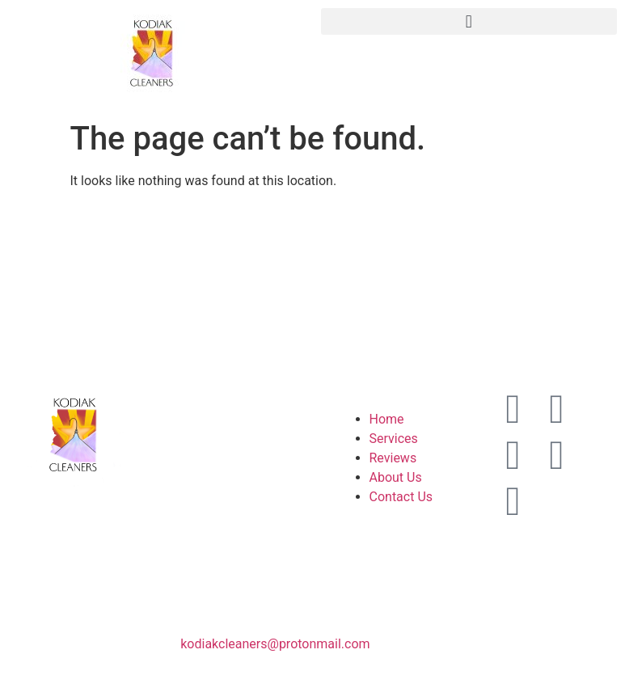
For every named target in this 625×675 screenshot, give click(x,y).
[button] (469, 21)
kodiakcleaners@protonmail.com (275, 644)
